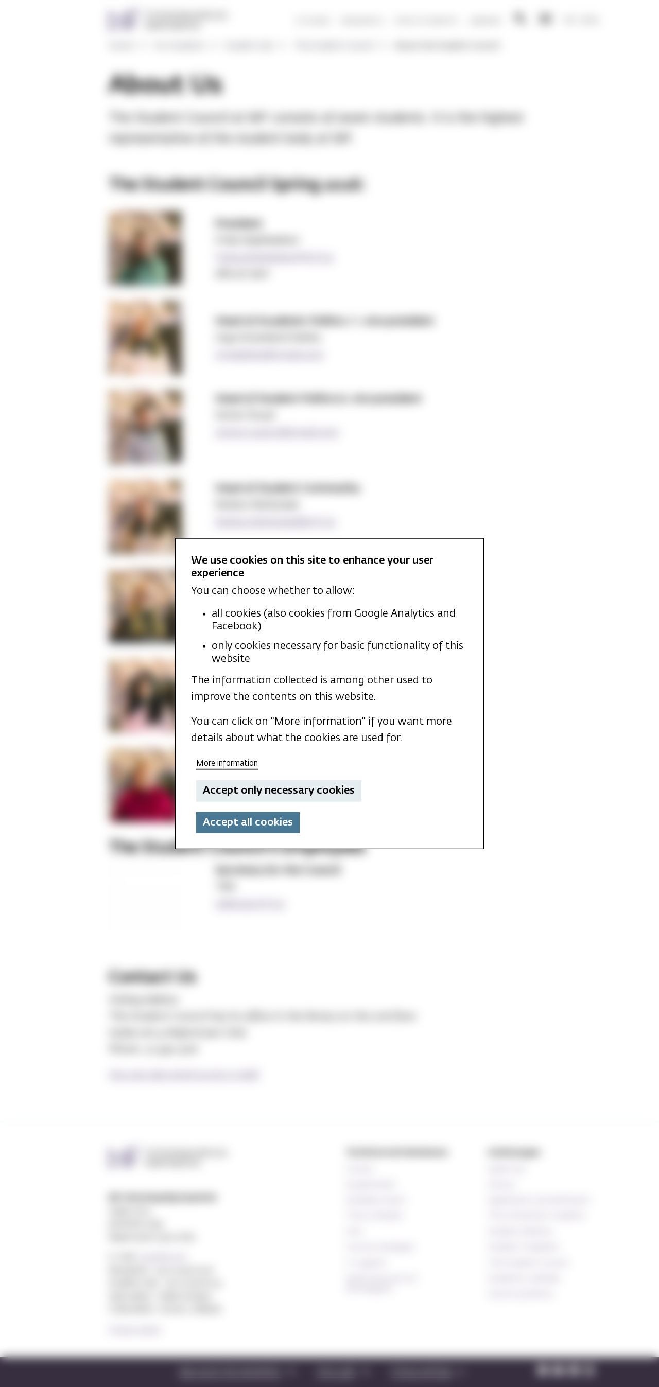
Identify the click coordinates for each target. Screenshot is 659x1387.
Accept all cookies (248, 822)
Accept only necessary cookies (279, 790)
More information (227, 763)
